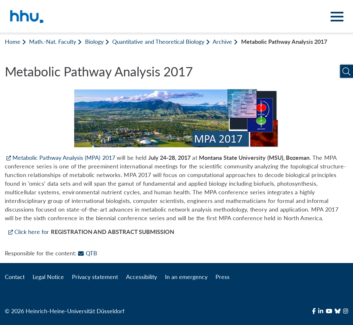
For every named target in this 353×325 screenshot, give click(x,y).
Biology (94, 41)
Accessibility (141, 276)
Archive (222, 41)
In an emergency (186, 276)
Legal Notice (48, 276)
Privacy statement (95, 276)
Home (12, 41)
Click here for (31, 231)
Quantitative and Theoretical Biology (158, 41)
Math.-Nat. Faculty (52, 41)
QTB (87, 253)
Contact (15, 276)
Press (223, 276)
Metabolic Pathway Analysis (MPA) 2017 (63, 157)
